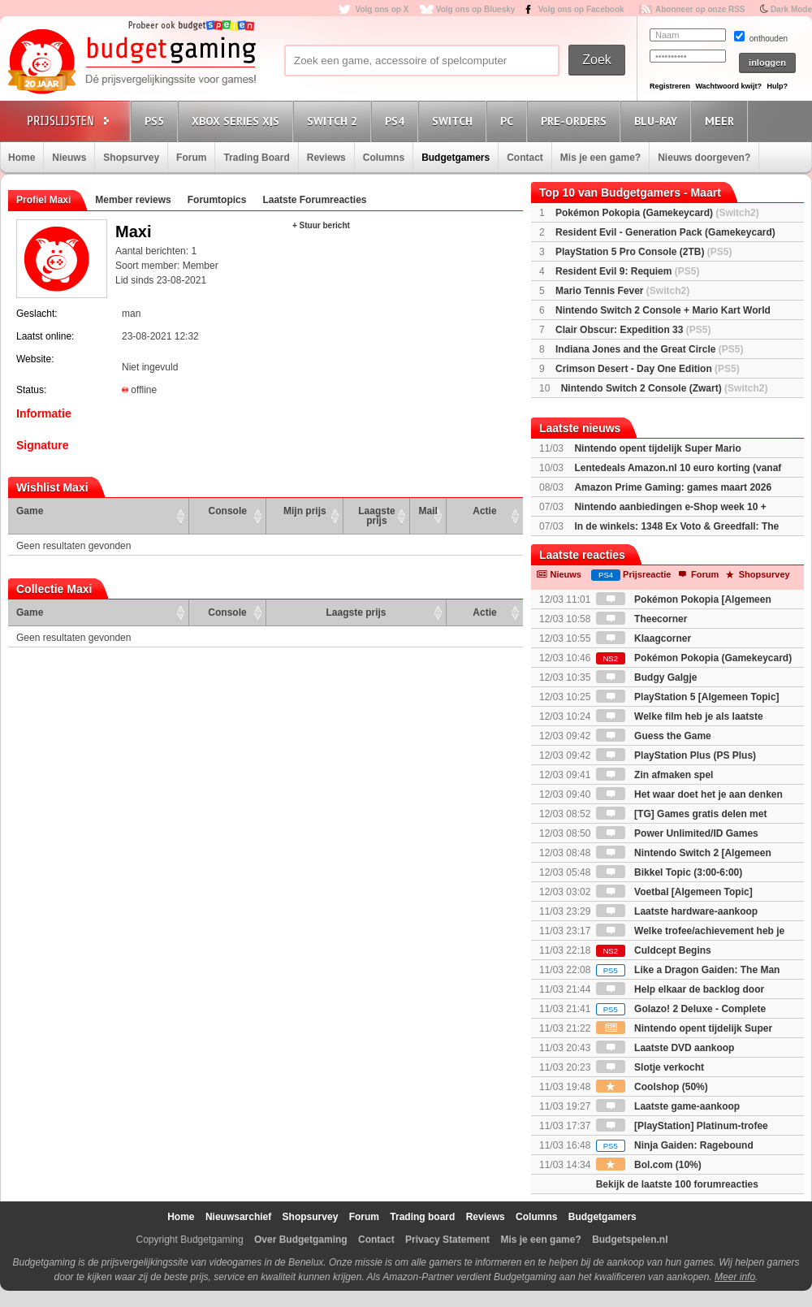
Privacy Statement (447, 1239)
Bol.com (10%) (649, 1165)
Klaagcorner (643, 638)
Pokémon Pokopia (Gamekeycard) (657, 213)
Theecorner (642, 619)
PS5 (157, 120)
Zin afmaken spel (655, 775)
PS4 (397, 120)
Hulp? (777, 86)
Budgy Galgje (647, 677)
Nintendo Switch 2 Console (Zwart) (664, 388)
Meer (722, 120)
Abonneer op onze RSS (700, 9)
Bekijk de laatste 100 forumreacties (677, 1184)
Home (21, 157)
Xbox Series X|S (238, 120)
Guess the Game (653, 736)
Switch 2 (334, 120)
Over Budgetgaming (301, 1239)
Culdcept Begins (653, 950)
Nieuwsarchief (238, 1217)
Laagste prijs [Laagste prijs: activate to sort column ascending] (376, 515)
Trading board (422, 1217)
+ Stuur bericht (321, 225)
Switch (454, 120)
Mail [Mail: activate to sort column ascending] (428, 511)
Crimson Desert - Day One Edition (647, 368)
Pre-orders (576, 120)
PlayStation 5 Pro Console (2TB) (643, 252)
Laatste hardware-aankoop (677, 911)
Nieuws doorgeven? (704, 157)
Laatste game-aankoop (668, 1106)
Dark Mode (791, 9)
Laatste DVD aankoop (665, 1048)
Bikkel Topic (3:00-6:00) (669, 872)
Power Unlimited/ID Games (677, 833)
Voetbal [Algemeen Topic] (674, 892)
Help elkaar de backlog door (680, 989)
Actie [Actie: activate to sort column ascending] (484, 511)
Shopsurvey (131, 157)
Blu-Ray (658, 120)
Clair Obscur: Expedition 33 (632, 329)
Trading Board (256, 157)
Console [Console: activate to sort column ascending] (228, 511)
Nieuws (69, 157)
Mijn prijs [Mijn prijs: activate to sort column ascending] (304, 511)
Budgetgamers (455, 157)
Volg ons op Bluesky (476, 9)
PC (509, 120)
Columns (383, 157)
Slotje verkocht (650, 1067)
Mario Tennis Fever (622, 290)
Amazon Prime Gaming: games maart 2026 (672, 487)
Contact (525, 157)
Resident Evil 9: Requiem (627, 271)
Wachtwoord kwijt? (728, 86)
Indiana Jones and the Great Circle (649, 349)
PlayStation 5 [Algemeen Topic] (688, 697)
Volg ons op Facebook (581, 9)
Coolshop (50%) (652, 1087)
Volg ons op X (381, 9)
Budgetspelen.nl (629, 1239)
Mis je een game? (600, 157)
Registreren (670, 86)
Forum (191, 157)
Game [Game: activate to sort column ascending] (29, 511)
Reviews (326, 157)
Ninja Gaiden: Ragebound (675, 1145)
